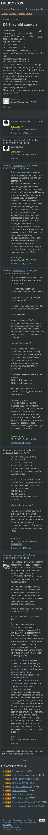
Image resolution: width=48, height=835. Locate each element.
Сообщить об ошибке (11, 827)
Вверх (42, 820)
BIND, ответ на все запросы (25, 775)
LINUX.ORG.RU (12, 3)
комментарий (19, 140)
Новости (5, 9)
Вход (43, 9)
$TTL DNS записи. (20, 783)
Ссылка (7, 107)
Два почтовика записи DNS (24, 806)
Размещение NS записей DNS (26, 802)
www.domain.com (25, 666)
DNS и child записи (20, 24)
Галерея (15, 9)
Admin (15, 19)
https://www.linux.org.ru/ (12, 829)
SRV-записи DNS (20, 794)
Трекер (21, 13)
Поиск (29, 13)
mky (12, 737)
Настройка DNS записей (23, 779)
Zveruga (14, 99)
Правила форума (19, 820)
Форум (12, 13)
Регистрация (32, 9)
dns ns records (18, 771)
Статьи (4, 13)
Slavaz (14, 436)
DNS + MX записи (20, 798)
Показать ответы (17, 133)
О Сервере (7, 820)
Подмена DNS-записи (22, 787)
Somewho (15, 126)
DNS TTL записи (19, 791)
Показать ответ (17, 263)
